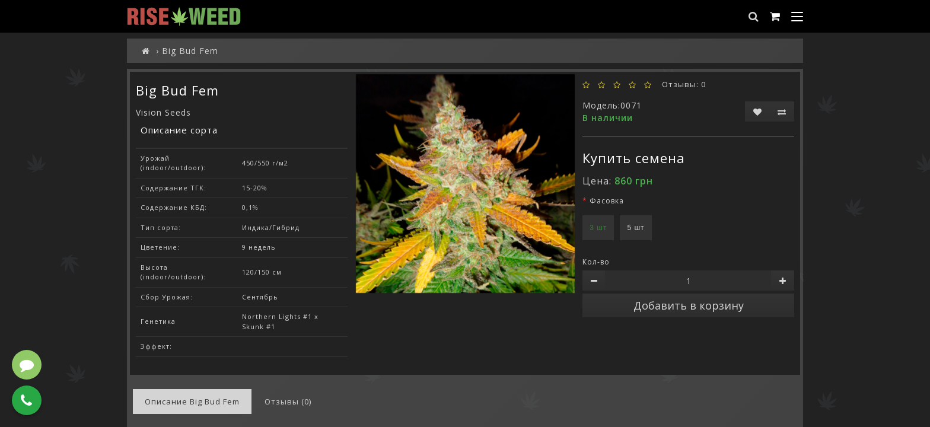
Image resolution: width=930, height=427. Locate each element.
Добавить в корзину (688, 305)
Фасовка (607, 201)
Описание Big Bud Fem (192, 401)
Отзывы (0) (288, 401)
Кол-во (596, 262)
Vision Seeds (163, 112)
